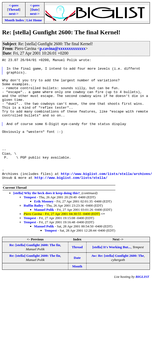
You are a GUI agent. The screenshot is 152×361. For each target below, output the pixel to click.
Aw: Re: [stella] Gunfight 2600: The (117, 274)
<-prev (14, 5)
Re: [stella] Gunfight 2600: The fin (34, 264)
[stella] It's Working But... (111, 266)
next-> (13, 14)
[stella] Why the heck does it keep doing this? (46, 212)
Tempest (30, 216)
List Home (34, 20)
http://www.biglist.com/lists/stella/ (71, 196)
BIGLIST (142, 295)
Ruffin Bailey (33, 224)
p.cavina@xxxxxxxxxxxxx (62, 48)
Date (34, 9)
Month (77, 285)
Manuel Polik (44, 228)
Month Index (14, 20)
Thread (13, 9)
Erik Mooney (44, 220)
